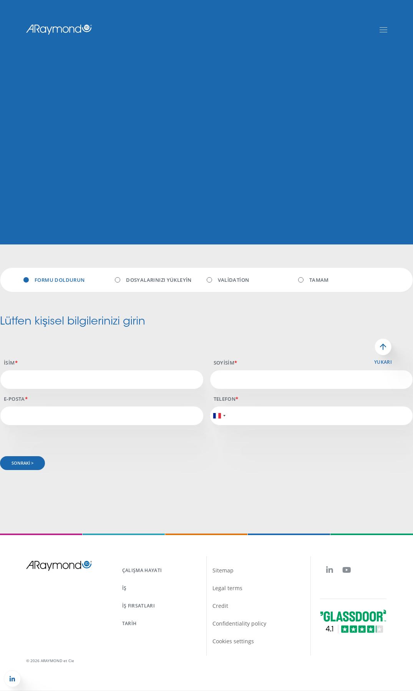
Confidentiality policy (239, 623)
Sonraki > (22, 463)
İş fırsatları (138, 605)
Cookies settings (233, 641)
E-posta (14, 398)
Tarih (129, 623)
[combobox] (219, 416)
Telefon (225, 398)
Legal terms (227, 588)
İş (124, 588)
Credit (220, 605)
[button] (12, 678)
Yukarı (383, 362)
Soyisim (224, 362)
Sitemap (223, 570)
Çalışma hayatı (142, 570)
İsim (9, 362)
